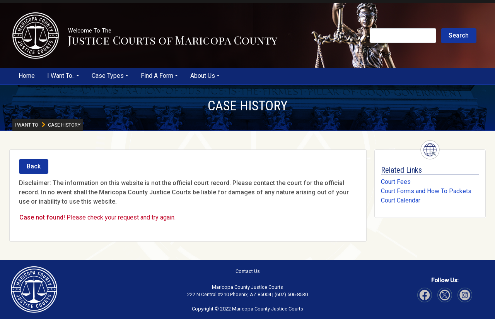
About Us (202, 75)
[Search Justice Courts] (403, 35)
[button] (35, 35)
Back (34, 166)
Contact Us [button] (248, 271)
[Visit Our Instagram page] (445, 295)
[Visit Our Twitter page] (465, 295)
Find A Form (157, 75)
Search (459, 35)
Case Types (108, 75)
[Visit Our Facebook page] (425, 295)
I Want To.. (61, 75)
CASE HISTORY (248, 105)
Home (27, 75)
